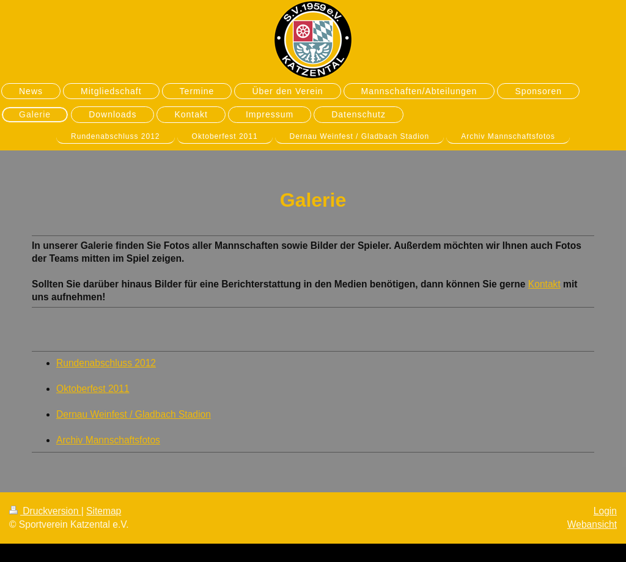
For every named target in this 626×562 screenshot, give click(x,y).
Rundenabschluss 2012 (106, 363)
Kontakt (544, 284)
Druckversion (45, 511)
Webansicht (592, 524)
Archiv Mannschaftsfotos (108, 440)
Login (605, 511)
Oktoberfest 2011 (93, 388)
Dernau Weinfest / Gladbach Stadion (133, 414)
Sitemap (103, 511)
